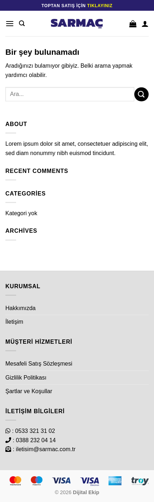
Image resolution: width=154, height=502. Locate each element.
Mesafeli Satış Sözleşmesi (38, 364)
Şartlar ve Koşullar (28, 391)
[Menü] (9, 23)
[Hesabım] (145, 24)
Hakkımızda (20, 308)
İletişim (14, 322)
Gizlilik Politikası (26, 378)
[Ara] (22, 23)
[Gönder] (141, 94)
